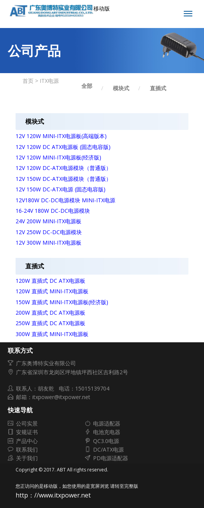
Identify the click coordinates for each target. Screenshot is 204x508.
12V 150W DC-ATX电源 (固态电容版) (61, 189)
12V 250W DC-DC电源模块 (49, 232)
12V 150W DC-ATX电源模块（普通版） (63, 178)
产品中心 (27, 441)
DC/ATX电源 (108, 449)
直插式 (158, 88)
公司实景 (27, 423)
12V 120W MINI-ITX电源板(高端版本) (61, 136)
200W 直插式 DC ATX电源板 (50, 312)
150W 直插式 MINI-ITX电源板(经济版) (62, 302)
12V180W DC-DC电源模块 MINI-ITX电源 (65, 200)
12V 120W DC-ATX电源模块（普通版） (63, 168)
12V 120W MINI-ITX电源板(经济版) (58, 157)
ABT (61, 469)
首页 (28, 80)
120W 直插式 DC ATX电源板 (50, 280)
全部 (86, 85)
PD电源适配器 (110, 458)
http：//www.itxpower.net (53, 495)
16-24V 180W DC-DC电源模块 (53, 210)
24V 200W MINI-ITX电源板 (48, 221)
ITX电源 (49, 80)
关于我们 (27, 458)
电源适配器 (106, 423)
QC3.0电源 (106, 441)
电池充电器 (106, 432)
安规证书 (27, 432)
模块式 (121, 88)
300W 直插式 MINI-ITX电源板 (52, 334)
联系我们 (27, 449)
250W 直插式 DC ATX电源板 (50, 323)
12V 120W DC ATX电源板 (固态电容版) (63, 147)
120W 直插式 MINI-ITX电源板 (52, 291)
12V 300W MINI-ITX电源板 (48, 242)
